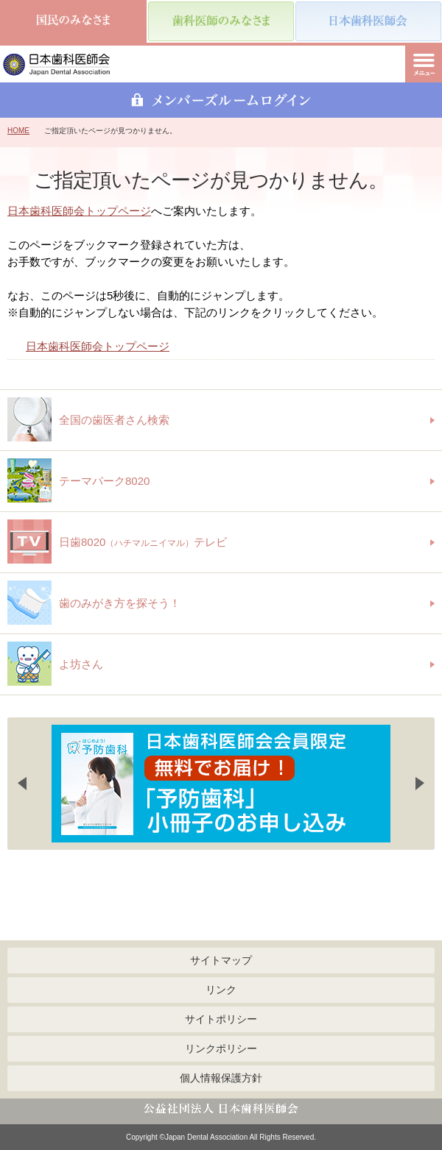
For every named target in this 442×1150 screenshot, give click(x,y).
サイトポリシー (221, 1019)
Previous (22, 783)
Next (420, 783)
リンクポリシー (221, 1048)
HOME (18, 131)
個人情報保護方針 (221, 1078)
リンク (221, 989)
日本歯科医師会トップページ (79, 211)
